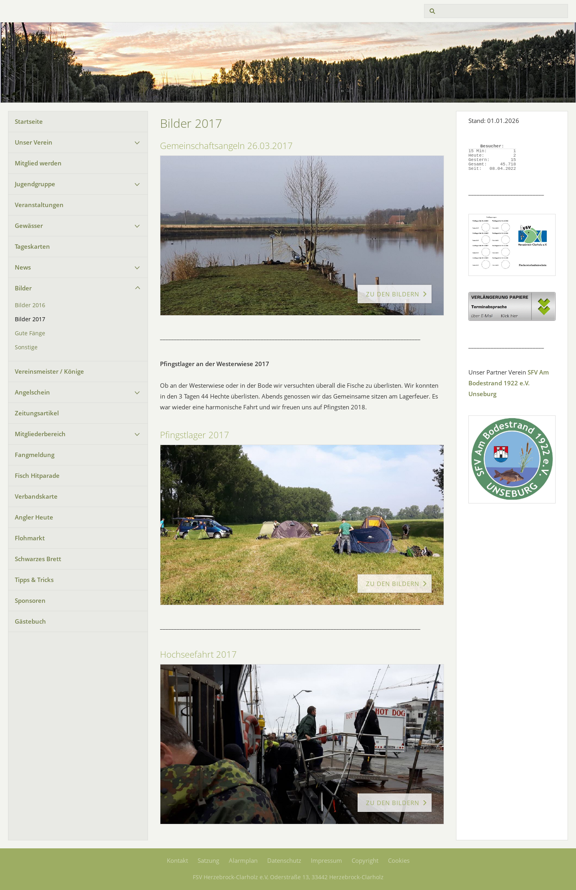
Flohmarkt (30, 538)
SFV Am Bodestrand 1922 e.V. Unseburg (508, 383)
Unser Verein (33, 142)
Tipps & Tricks (34, 580)
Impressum (326, 860)
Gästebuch (30, 621)
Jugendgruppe (35, 184)
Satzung (208, 860)
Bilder (23, 288)
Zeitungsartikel (37, 413)
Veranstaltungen (39, 205)
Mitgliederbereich (40, 434)
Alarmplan (243, 860)
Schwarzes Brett (38, 559)
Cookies (399, 860)
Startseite (29, 121)
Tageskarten (32, 246)
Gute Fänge (30, 333)
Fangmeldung (34, 455)
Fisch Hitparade (37, 475)
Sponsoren (30, 600)
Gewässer (29, 225)
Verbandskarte (36, 496)
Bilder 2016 (30, 305)
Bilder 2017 (30, 319)
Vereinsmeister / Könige (49, 371)
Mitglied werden (38, 163)
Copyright (365, 860)
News (23, 267)
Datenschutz (284, 860)
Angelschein (32, 392)
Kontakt (177, 860)
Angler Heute (34, 517)
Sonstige (26, 347)
